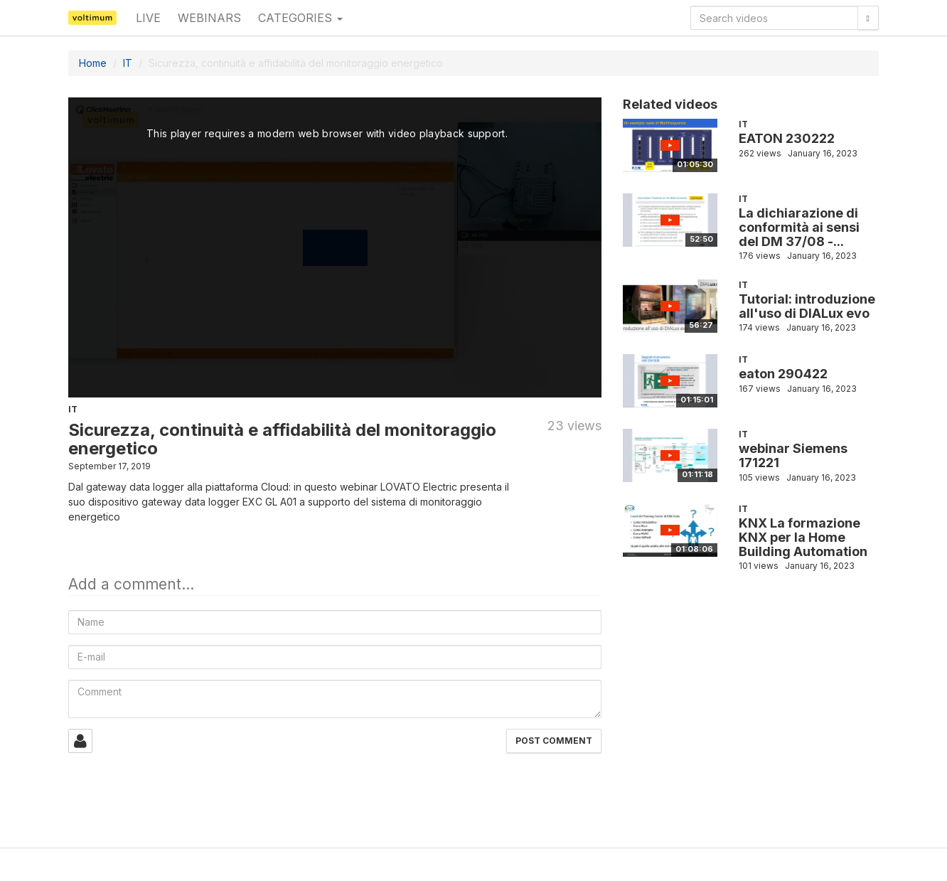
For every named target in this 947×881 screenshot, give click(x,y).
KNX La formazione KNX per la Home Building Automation (803, 537)
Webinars (209, 18)
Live (148, 18)
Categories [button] (300, 18)
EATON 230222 (787, 138)
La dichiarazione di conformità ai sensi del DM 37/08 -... (799, 227)
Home (93, 63)
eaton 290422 (783, 373)
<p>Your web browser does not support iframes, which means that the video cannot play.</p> (334, 247)
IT (127, 63)
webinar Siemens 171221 (793, 455)
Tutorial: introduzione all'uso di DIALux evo (807, 306)
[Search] (868, 18)
